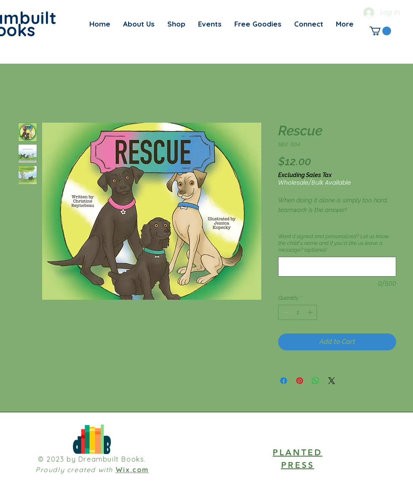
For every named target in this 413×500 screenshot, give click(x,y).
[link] (380, 31)
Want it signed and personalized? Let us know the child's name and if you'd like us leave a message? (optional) (333, 243)
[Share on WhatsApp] (316, 381)
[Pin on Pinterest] (300, 381)
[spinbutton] (298, 312)
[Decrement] (284, 312)
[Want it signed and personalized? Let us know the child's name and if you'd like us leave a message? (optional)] (337, 267)
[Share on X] (332, 381)
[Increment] (311, 312)
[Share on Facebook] (284, 381)
